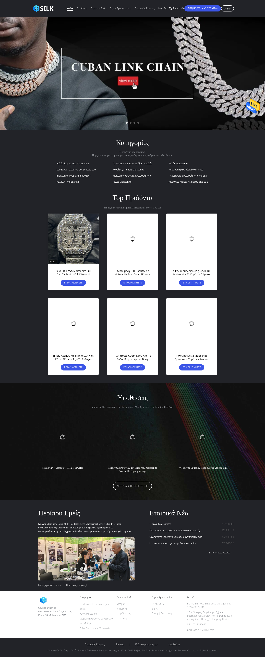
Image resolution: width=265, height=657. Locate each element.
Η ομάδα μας (123, 613)
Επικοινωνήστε (73, 282)
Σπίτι (70, 8)
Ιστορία (121, 603)
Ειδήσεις (192, 8)
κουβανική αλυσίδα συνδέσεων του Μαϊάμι (80, 169)
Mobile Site (174, 644)
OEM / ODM (158, 603)
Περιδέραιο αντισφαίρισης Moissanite (190, 175)
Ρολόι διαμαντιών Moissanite (72, 163)
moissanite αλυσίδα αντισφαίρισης (132, 175)
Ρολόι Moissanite (178, 163)
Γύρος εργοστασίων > (49, 585)
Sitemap (120, 644)
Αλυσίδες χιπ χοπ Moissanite (128, 169)
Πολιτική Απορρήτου (146, 644)
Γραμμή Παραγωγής (162, 613)
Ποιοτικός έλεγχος (145, 8)
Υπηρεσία (122, 608)
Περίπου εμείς (98, 8)
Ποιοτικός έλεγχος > (77, 585)
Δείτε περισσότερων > (220, 552)
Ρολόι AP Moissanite (67, 181)
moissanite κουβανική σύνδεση (73, 175)
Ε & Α (154, 608)
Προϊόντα (82, 8)
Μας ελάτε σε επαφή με (171, 8)
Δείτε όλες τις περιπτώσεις (132, 486)
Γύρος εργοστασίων (120, 8)
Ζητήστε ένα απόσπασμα (203, 8)
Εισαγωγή (122, 618)
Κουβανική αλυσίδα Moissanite (186, 169)
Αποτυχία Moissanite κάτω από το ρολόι (191, 181)
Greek (227, 8)
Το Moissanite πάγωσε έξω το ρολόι (132, 163)
